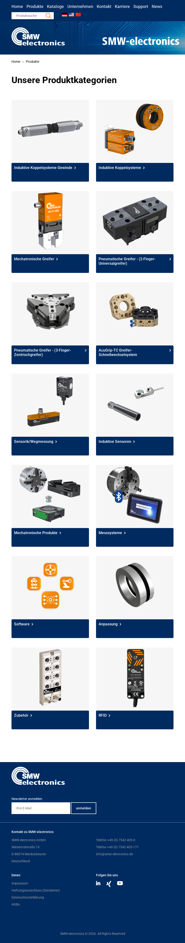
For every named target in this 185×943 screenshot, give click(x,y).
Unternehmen (80, 6)
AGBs (16, 904)
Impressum (20, 883)
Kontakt (104, 6)
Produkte (35, 6)
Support (140, 6)
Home (17, 6)
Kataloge (55, 6)
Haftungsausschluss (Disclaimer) (36, 890)
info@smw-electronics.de (114, 854)
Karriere (122, 6)
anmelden (83, 808)
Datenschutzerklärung (28, 897)
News (157, 6)
